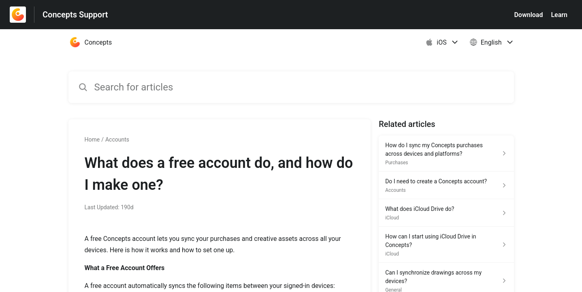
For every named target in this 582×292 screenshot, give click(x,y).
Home (92, 139)
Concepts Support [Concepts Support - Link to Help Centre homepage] (75, 14)
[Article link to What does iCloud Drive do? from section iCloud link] (446, 213)
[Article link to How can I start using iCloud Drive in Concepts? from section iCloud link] (446, 245)
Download (528, 15)
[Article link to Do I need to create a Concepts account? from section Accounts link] (446, 185)
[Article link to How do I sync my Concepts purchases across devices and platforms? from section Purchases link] (446, 153)
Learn (559, 15)
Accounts (117, 139)
